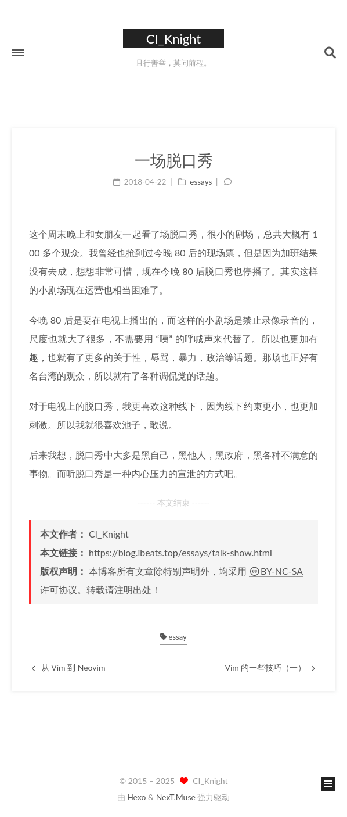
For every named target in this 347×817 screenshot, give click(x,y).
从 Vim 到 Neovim (68, 667)
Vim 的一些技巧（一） (270, 667)
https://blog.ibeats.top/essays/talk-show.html (180, 552)
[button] (18, 53)
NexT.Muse (176, 797)
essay (173, 637)
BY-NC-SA (276, 570)
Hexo (136, 797)
